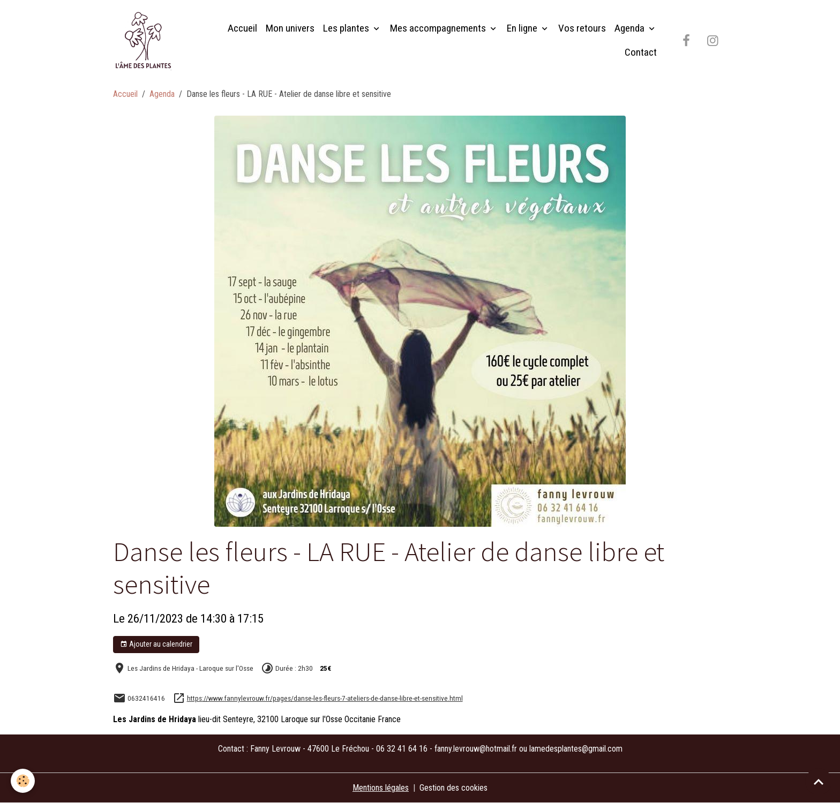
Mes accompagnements (439, 28)
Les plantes (347, 28)
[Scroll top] (818, 781)
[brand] (145, 41)
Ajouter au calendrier (156, 644)
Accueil (242, 28)
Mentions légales (380, 788)
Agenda (630, 28)
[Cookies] (23, 781)
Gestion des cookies (453, 788)
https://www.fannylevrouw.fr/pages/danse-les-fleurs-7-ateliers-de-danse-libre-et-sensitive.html (325, 698)
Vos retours (582, 28)
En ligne (523, 28)
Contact (641, 52)
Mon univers (290, 28)
